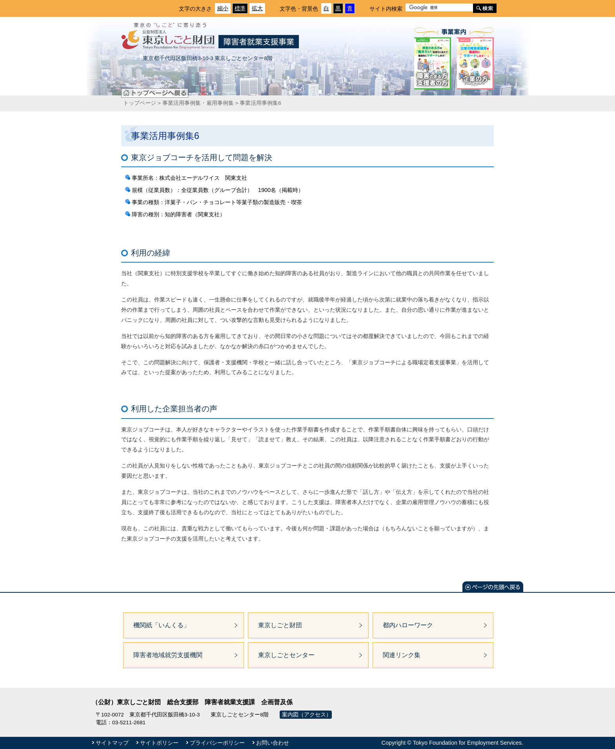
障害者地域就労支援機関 (167, 655)
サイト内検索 (385, 8)
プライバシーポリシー (217, 743)
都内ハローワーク (408, 625)
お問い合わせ (272, 743)
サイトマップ (112, 743)
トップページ (139, 103)
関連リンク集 (401, 655)
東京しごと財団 (280, 625)
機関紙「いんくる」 (161, 625)
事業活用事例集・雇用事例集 (198, 103)
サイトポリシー (159, 743)
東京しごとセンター (286, 655)
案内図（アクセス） (306, 715)
